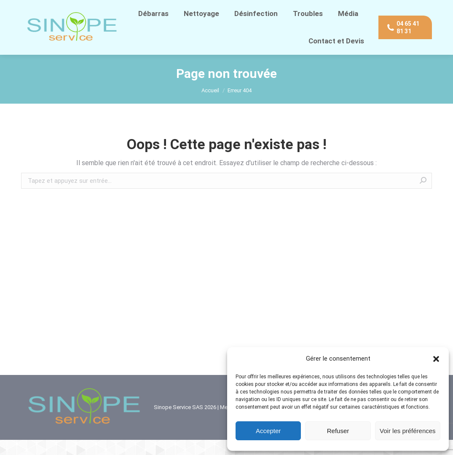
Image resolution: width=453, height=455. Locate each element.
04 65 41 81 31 (42, 7)
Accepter (268, 430)
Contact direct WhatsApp (108, 7)
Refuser (338, 430)
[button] (436, 359)
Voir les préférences (408, 430)
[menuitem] (153, 29)
